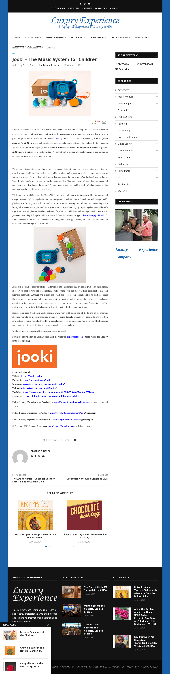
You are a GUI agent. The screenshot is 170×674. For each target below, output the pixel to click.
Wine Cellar (141, 37)
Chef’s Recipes (98, 37)
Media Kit (114, 8)
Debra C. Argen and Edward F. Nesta (41, 65)
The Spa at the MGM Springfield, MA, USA (95, 589)
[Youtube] (89, 3)
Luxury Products (126, 150)
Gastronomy (124, 130)
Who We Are (73, 8)
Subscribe (87, 8)
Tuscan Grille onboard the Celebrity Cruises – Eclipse (94, 629)
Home (17, 37)
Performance (22, 46)
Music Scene (124, 157)
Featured (122, 123)
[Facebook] (80, 3)
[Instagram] (84, 3)
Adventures (123, 89)
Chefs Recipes (125, 103)
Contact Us (101, 8)
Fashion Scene (125, 116)
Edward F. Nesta (41, 451)
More (38, 46)
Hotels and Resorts (127, 137)
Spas (120, 177)
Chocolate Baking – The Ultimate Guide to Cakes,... (85, 536)
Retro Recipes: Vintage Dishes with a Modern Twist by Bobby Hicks (145, 592)
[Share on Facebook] (71, 439)
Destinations (32, 37)
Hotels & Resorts (55, 37)
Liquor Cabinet (120, 37)
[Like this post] (68, 439)
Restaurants (78, 37)
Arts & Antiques (125, 96)
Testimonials (58, 8)
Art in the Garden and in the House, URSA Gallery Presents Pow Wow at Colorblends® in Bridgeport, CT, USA (145, 616)
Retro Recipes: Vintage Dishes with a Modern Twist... (35, 536)
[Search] (156, 55)
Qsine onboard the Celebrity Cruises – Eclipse (94, 608)
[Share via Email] (75, 439)
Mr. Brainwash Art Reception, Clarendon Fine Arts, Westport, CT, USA (145, 641)
